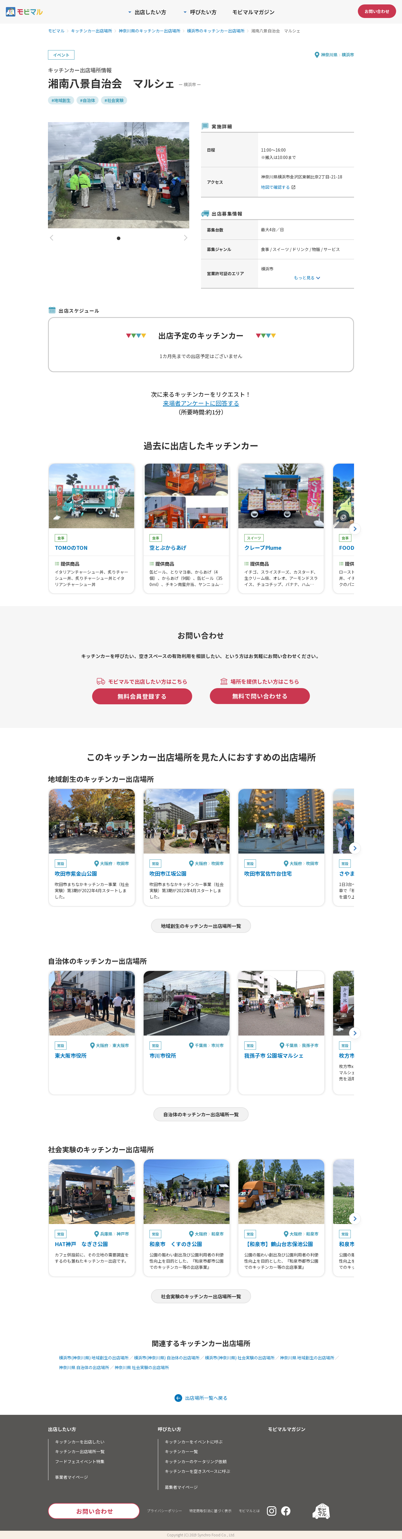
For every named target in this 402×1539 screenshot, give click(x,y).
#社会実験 (114, 100)
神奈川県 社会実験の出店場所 (141, 1367)
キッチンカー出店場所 (91, 31)
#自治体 (87, 100)
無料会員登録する (142, 696)
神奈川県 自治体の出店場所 (84, 1367)
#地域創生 (61, 100)
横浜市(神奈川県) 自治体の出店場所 (167, 1358)
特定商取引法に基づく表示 (210, 1510)
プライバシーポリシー (164, 1510)
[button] (51, 238)
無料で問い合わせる (260, 696)
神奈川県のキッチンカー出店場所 (149, 31)
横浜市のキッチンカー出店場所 (216, 31)
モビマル (56, 31)
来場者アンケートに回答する (201, 403)
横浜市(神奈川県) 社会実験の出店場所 (240, 1358)
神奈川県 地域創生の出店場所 (307, 1358)
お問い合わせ (377, 11)
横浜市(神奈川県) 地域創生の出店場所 (94, 1358)
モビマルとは (249, 1510)
